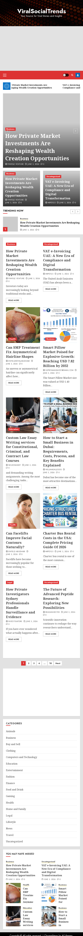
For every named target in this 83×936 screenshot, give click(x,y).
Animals (10, 731)
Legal (9, 582)
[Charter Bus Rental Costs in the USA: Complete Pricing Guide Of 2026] (60, 511)
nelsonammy (14, 465)
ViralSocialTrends (41, 11)
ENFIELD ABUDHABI (16, 551)
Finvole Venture (16, 164)
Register (78, 75)
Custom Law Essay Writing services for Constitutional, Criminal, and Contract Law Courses (22, 449)
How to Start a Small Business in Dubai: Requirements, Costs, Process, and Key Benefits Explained (59, 451)
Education (13, 429)
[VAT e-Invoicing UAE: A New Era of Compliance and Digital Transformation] (60, 244)
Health (12, 339)
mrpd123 (52, 203)
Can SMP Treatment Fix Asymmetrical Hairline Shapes (23, 352)
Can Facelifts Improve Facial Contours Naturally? (19, 540)
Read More (13, 300)
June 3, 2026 (33, 164)
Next (57, 663)
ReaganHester (52, 612)
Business (10, 129)
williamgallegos (53, 470)
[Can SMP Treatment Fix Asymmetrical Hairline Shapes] (23, 325)
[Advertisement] (41, 48)
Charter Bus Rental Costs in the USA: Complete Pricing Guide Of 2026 (59, 540)
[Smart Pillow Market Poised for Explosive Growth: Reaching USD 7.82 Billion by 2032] (60, 325)
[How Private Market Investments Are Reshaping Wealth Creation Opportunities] (10, 224)
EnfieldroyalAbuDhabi (19, 361)
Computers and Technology (21, 757)
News (9, 828)
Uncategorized (53, 176)
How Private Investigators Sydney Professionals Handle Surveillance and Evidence (20, 603)
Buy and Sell (13, 744)
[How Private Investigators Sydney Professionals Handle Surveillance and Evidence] (23, 582)
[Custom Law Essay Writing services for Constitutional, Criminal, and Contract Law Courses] (23, 415)
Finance (10, 783)
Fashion (10, 776)
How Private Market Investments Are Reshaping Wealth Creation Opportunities (37, 147)
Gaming (10, 796)
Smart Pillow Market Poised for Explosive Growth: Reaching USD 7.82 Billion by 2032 (59, 356)
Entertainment (14, 770)
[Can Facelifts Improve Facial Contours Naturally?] (23, 511)
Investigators (15, 621)
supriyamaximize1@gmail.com (59, 370)
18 (50, 663)
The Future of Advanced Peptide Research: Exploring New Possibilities (58, 598)
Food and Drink (14, 789)
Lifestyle (11, 822)
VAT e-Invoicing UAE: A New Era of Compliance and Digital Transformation (59, 190)
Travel (49, 525)
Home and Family (16, 809)
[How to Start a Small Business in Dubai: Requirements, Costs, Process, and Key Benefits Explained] (60, 415)
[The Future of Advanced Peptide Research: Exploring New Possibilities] (60, 582)
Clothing (11, 750)
